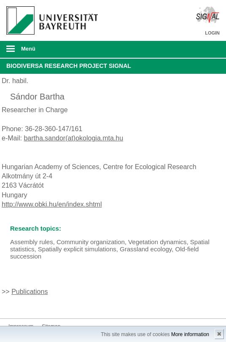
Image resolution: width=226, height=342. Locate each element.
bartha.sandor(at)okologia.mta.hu (73, 138)
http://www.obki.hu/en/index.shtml (52, 204)
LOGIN (212, 32)
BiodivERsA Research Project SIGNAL (68, 65)
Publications (29, 291)
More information (190, 334)
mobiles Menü (50, 51)
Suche (198, 49)
